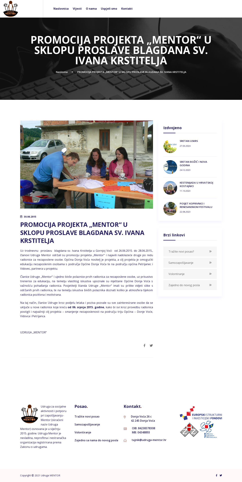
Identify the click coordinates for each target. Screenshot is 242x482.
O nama (91, 9)
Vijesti (77, 9)
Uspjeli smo (109, 9)
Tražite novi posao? (181, 251)
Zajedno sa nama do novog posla (96, 440)
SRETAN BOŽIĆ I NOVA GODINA (193, 163)
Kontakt (127, 9)
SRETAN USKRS (189, 141)
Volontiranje (177, 274)
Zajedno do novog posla (184, 285)
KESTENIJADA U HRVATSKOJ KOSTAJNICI (196, 184)
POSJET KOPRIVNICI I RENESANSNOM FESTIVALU (196, 205)
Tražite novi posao (87, 416)
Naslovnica (61, 9)
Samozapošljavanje (181, 263)
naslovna (62, 72)
